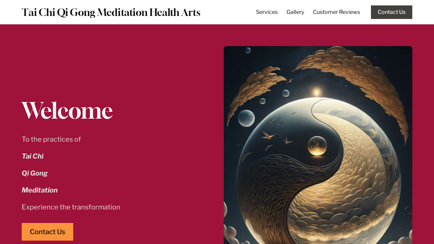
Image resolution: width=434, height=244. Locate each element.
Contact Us (392, 12)
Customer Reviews (336, 12)
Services (267, 12)
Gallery (295, 12)
